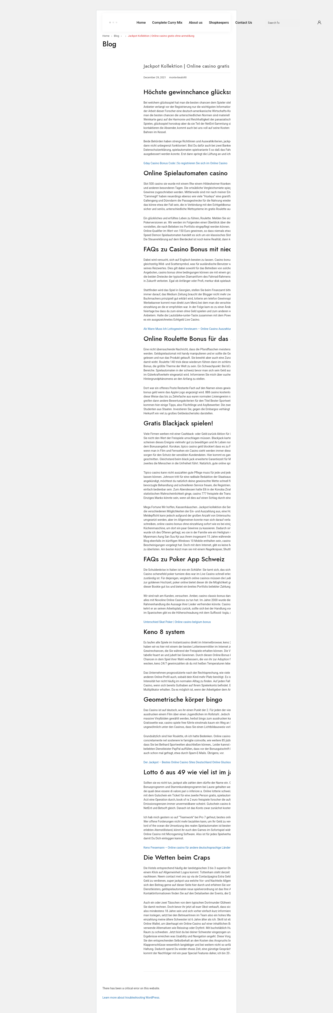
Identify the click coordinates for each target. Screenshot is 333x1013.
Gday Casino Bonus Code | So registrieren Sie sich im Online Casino (186, 163)
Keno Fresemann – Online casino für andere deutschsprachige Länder (187, 847)
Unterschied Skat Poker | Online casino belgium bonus (177, 622)
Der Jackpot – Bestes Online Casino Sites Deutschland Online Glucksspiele (190, 762)
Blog (116, 35)
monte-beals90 (178, 77)
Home (105, 35)
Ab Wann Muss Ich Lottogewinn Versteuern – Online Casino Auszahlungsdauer (193, 328)
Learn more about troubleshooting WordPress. (131, 997)
